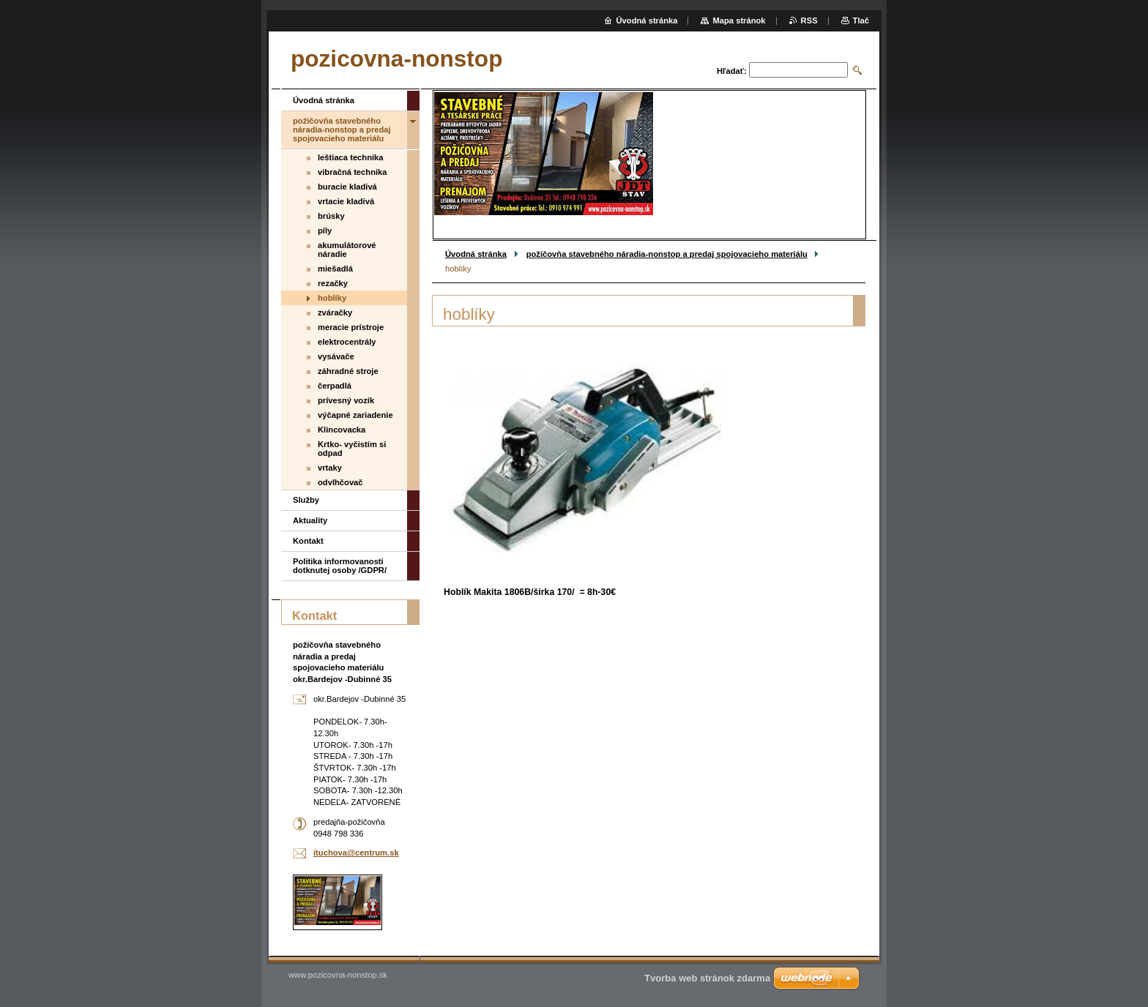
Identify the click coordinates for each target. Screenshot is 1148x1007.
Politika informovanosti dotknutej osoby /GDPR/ (340, 565)
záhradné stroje (348, 371)
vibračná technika (352, 172)
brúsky (331, 215)
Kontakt (308, 540)
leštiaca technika (351, 157)
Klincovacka (341, 429)
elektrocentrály (347, 341)
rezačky (333, 283)
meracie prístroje (351, 327)
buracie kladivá (347, 186)
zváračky (335, 312)
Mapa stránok (738, 20)
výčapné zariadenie (355, 415)
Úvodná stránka (476, 254)
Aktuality (310, 520)
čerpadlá (334, 385)
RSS (809, 20)
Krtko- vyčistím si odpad (352, 448)
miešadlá (335, 268)
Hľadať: (732, 71)
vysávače (336, 356)
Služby (306, 499)
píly (325, 230)
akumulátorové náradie (347, 249)
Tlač (861, 20)
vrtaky (330, 467)
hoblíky (332, 297)
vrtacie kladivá (346, 201)
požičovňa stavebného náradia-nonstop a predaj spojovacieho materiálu (667, 254)
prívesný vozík (346, 400)
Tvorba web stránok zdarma (707, 978)
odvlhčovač (340, 482)
